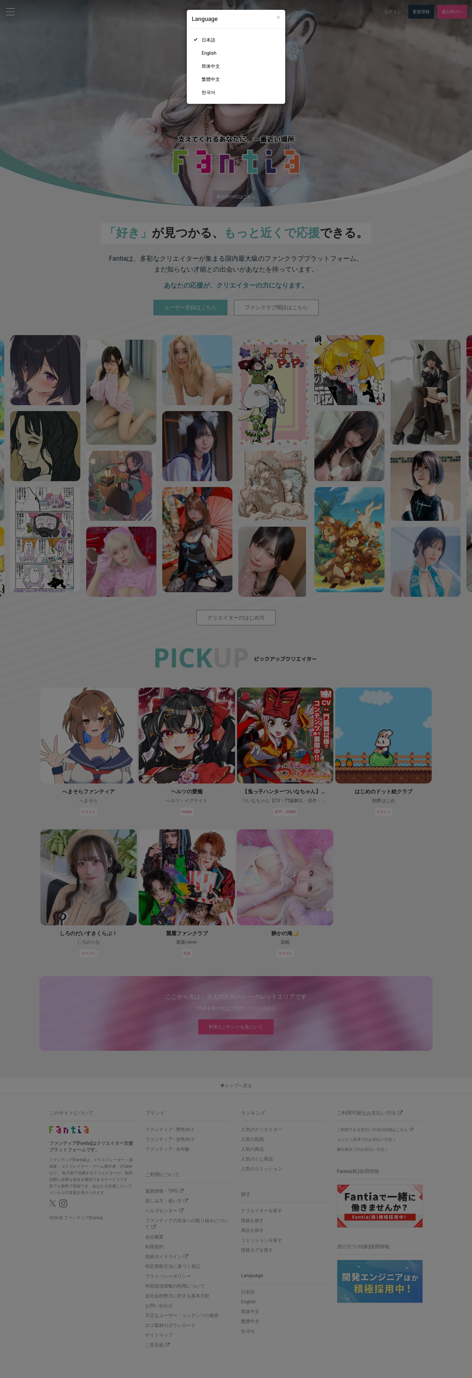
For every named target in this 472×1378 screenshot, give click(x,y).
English (209, 53)
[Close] (278, 17)
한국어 (208, 92)
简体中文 (211, 66)
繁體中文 (211, 79)
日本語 (208, 40)
